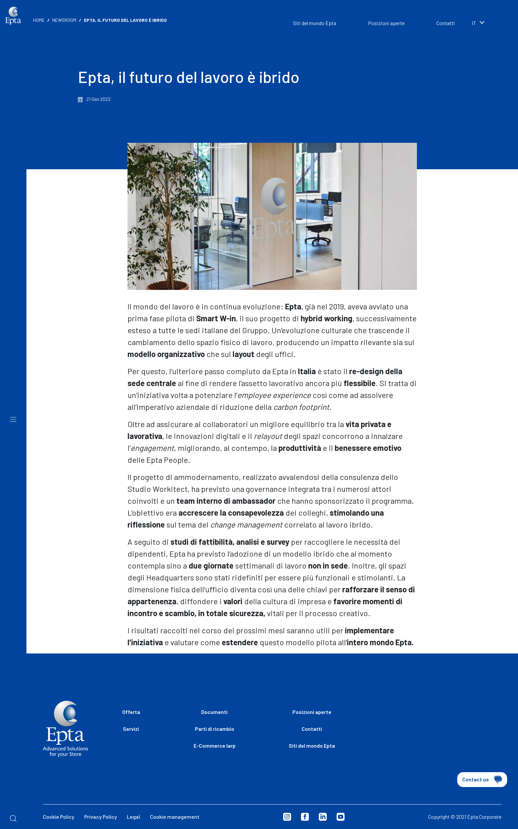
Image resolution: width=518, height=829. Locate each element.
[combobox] (488, 23)
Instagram (287, 817)
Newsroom (64, 20)
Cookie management (175, 816)
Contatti (445, 23)
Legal (133, 816)
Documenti (214, 712)
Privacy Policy (100, 816)
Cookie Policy (58, 816)
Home (39, 20)
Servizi (131, 729)
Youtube (341, 817)
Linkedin (323, 817)
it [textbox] (474, 23)
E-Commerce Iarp (215, 745)
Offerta (131, 712)
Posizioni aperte (386, 23)
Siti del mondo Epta (314, 23)
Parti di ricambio (214, 729)
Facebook (305, 817)
